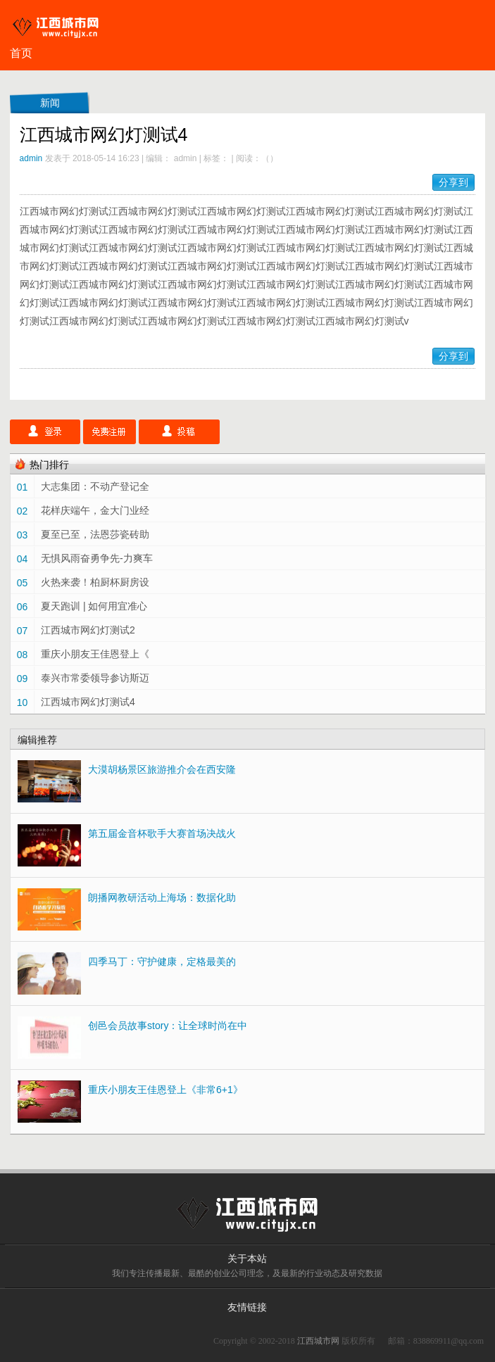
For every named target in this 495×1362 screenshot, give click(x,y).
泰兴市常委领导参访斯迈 (95, 677)
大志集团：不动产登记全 (95, 486)
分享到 (453, 182)
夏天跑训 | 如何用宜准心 (94, 606)
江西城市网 (318, 1341)
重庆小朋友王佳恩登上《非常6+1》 (165, 1089)
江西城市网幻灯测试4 (88, 701)
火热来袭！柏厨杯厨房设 (95, 582)
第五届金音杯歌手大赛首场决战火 (162, 833)
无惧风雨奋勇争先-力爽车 (97, 558)
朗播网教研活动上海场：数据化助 (162, 897)
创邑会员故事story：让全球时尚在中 (167, 1025)
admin (31, 158)
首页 (21, 53)
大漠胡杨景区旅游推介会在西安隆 (162, 769)
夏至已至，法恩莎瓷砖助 (95, 534)
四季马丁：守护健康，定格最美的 (162, 961)
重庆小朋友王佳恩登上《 (95, 654)
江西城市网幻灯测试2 (88, 630)
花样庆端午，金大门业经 (95, 510)
